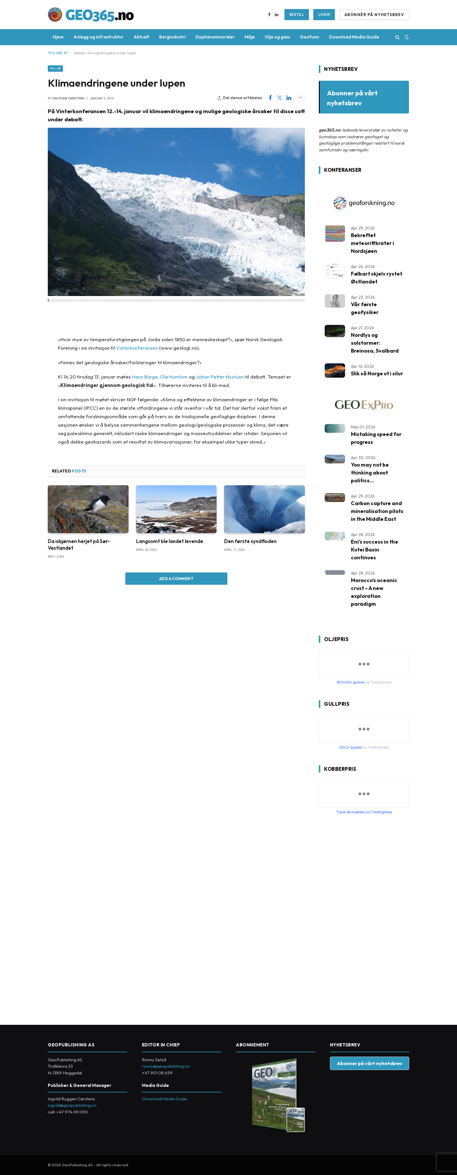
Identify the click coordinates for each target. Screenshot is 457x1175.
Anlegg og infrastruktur (98, 37)
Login (324, 14)
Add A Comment (176, 578)
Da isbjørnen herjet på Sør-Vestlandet (79, 544)
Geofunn (309, 37)
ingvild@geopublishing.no (72, 1105)
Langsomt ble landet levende (169, 541)
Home (79, 53)
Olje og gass (277, 37)
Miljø (250, 37)
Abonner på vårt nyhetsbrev (369, 1063)
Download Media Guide (354, 37)
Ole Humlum (174, 377)
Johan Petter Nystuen (220, 377)
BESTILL (296, 14)
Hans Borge (145, 377)
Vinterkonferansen (137, 348)
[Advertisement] (362, 917)
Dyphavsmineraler (215, 37)
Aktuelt (141, 37)
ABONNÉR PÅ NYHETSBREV (374, 14)
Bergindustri (172, 37)
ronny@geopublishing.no (166, 1066)
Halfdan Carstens (69, 98)
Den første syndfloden (250, 541)
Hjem (58, 37)
